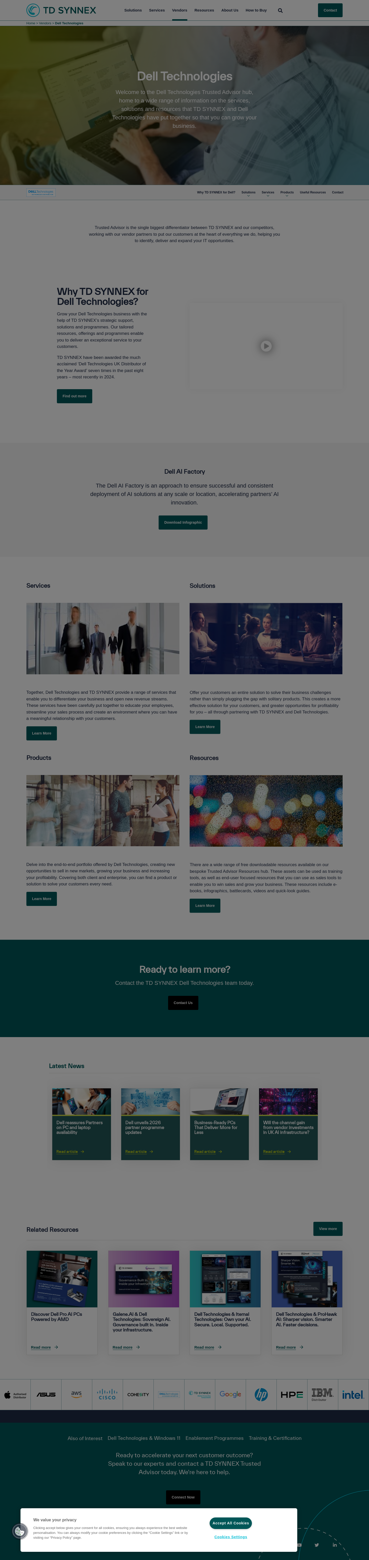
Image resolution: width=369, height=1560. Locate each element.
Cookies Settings (230, 1537)
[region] (158, 1530)
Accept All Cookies (230, 1523)
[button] (20, 1531)
